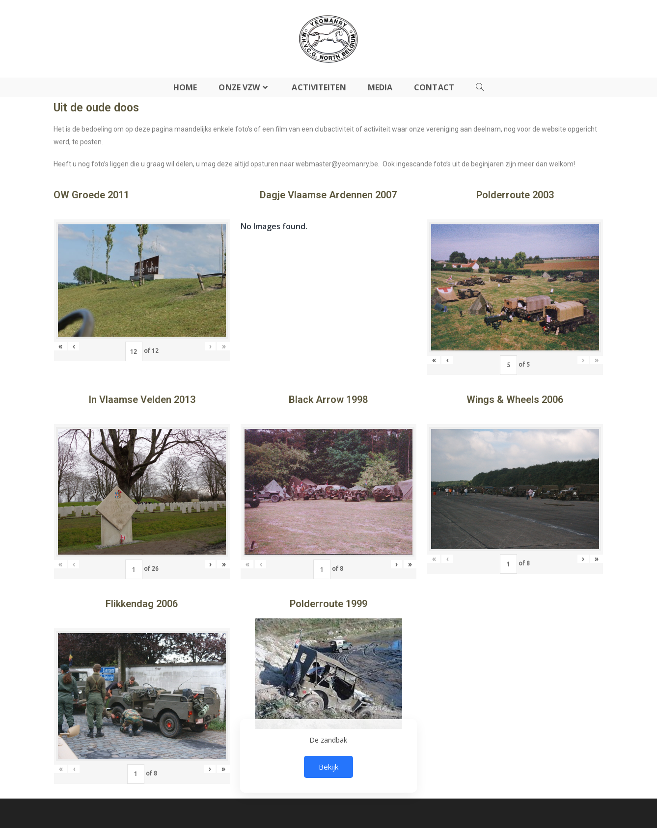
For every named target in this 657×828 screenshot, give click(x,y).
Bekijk (328, 767)
